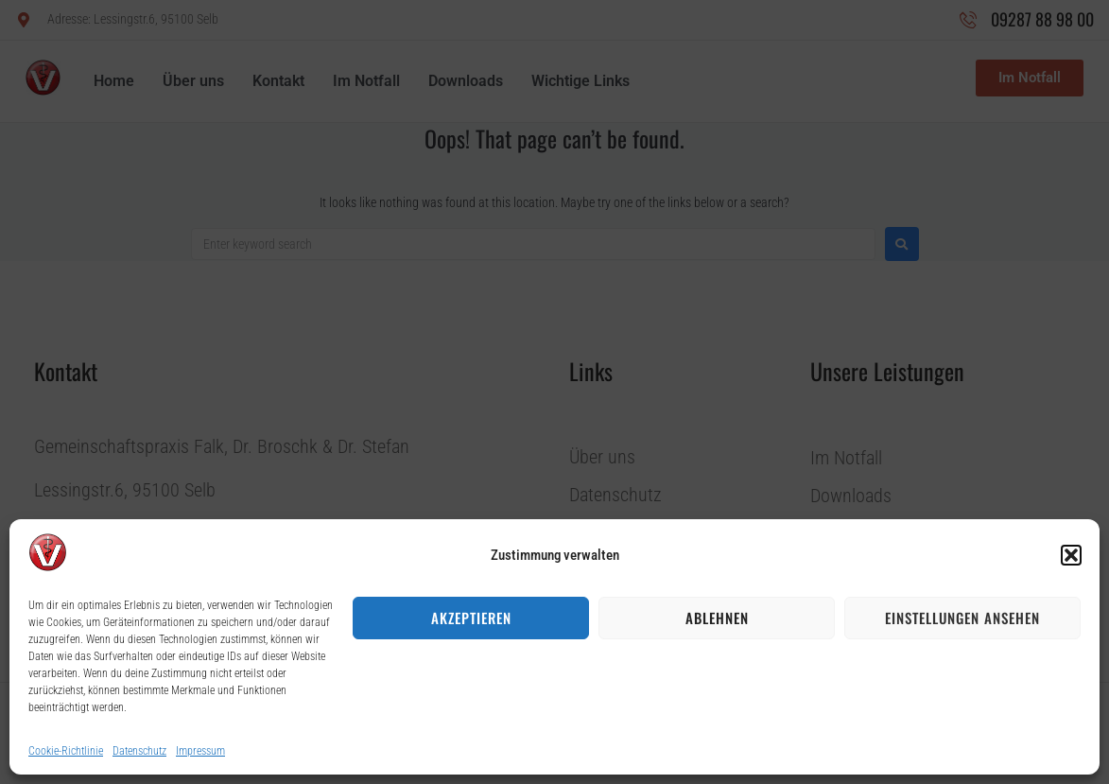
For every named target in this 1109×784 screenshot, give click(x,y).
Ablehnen (717, 617)
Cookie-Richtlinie (65, 751)
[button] (1071, 555)
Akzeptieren (471, 617)
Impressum (200, 751)
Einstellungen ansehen (962, 617)
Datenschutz (139, 751)
